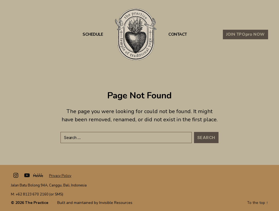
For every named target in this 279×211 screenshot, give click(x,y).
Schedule (93, 34)
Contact (177, 34)
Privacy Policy (60, 175)
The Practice (36, 202)
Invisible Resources (115, 202)
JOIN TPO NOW (245, 34)
